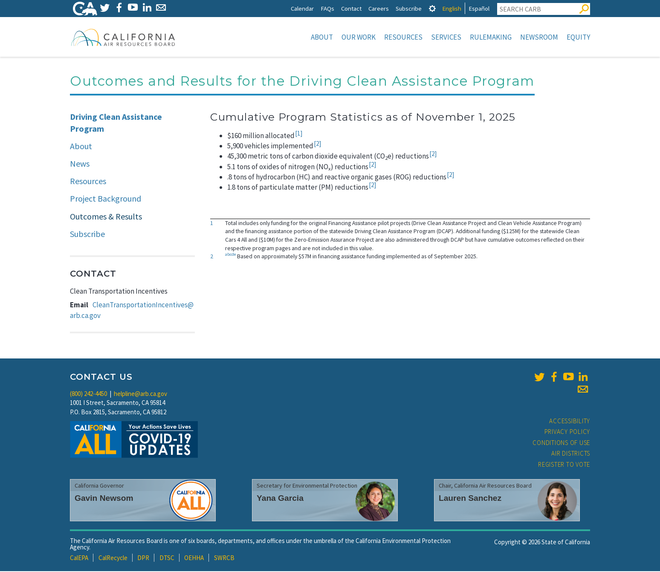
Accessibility (569, 422)
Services (446, 37)
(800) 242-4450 (88, 394)
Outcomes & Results (106, 217)
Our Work (359, 37)
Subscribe (409, 8)
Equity (578, 37)
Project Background (105, 199)
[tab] (432, 8)
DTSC (166, 559)
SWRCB (224, 559)
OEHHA (194, 559)
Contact (351, 8)
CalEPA (79, 559)
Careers (378, 8)
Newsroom (539, 37)
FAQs (327, 8)
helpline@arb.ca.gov (140, 394)
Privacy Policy (567, 432)
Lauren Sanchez (470, 498)
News (80, 164)
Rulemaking (491, 37)
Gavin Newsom (104, 498)
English (451, 8)
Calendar (302, 8)
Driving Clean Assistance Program (116, 123)
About (322, 37)
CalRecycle (112, 559)
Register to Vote (564, 465)
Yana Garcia (280, 498)
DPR (143, 559)
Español (479, 8)
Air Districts (570, 454)
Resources (403, 37)
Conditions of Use (561, 443)
